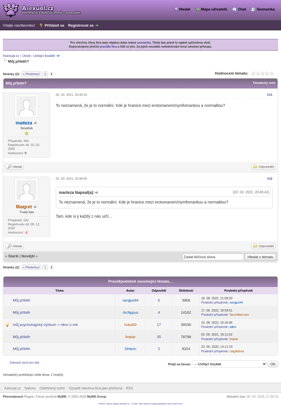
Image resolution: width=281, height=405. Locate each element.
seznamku (144, 42)
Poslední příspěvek (214, 302)
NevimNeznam (239, 314)
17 (159, 325)
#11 (269, 94)
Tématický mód (264, 82)
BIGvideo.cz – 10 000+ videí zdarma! (134, 404)
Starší (13, 256)
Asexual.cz (11, 56)
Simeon (130, 349)
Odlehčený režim (52, 388)
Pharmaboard (13, 396)
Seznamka (266, 9)
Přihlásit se (54, 25)
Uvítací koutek (44, 56)
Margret (24, 206)
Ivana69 (130, 325)
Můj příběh (21, 300)
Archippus (130, 312)
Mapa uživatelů (214, 9)
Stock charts (172, 404)
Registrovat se (81, 25)
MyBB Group (96, 396)
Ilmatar (130, 337)
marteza (24, 122)
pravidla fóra (108, 46)
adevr (232, 326)
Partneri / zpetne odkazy (108, 404)
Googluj (153, 404)
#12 (269, 178)
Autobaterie (161, 404)
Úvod (26, 56)
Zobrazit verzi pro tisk (24, 362)
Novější (28, 256)
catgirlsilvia (236, 351)
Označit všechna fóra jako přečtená (95, 388)
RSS (129, 388)
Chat (242, 9)
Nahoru (29, 388)
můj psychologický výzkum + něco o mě (45, 325)
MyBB (62, 396)
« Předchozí (31, 74)
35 (159, 337)
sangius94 (130, 300)
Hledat (184, 9)
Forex (180, 404)
